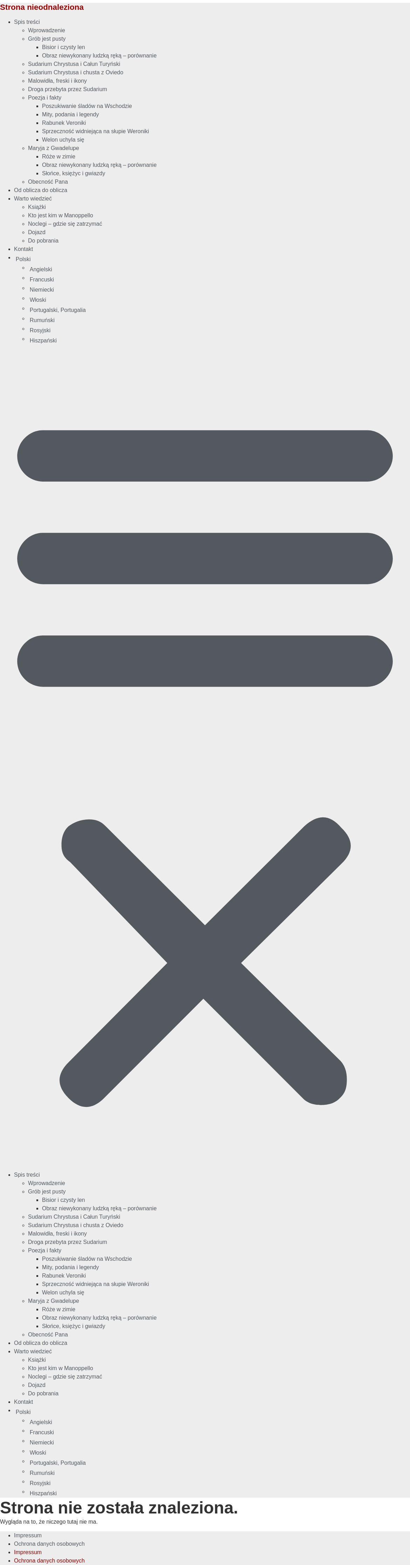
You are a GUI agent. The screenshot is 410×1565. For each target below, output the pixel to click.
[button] (205, 758)
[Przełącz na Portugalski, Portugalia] (219, 310)
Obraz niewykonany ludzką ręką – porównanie (99, 56)
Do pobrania (43, 241)
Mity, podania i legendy (70, 114)
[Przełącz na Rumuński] (219, 320)
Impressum (28, 1535)
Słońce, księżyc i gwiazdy (73, 173)
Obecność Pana (48, 182)
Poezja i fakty (44, 98)
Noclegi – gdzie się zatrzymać (65, 224)
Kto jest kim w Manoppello (60, 215)
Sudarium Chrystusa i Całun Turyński (74, 64)
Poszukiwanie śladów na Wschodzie (87, 106)
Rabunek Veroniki (64, 123)
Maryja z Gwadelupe (53, 148)
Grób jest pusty (47, 39)
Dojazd (37, 232)
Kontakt (23, 249)
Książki (37, 207)
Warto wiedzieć (33, 199)
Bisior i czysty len (63, 47)
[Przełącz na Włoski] (219, 300)
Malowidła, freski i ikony (57, 81)
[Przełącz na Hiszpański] (219, 340)
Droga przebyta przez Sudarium (67, 89)
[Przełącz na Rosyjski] (219, 330)
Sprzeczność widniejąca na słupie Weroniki (95, 131)
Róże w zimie (58, 156)
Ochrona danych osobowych (49, 1544)
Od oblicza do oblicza (40, 190)
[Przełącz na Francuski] (219, 279)
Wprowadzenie (46, 30)
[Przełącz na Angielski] (219, 269)
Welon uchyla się (63, 140)
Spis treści (27, 22)
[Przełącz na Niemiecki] (219, 290)
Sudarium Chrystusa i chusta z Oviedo (75, 72)
